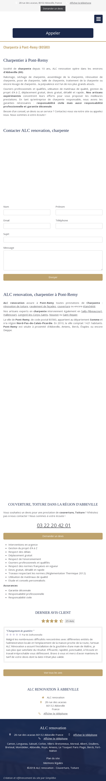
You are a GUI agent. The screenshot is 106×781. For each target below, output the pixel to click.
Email (6, 220)
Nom (6, 206)
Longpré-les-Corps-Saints (33, 314)
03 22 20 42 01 (54, 525)
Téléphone (62, 220)
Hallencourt (10, 314)
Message (8, 247)
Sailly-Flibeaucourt (91, 311)
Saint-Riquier (70, 314)
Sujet (6, 234)
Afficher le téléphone (80, 2)
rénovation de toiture (15, 306)
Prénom (60, 206)
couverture (63, 306)
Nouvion (54, 314)
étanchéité (89, 306)
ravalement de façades (42, 306)
